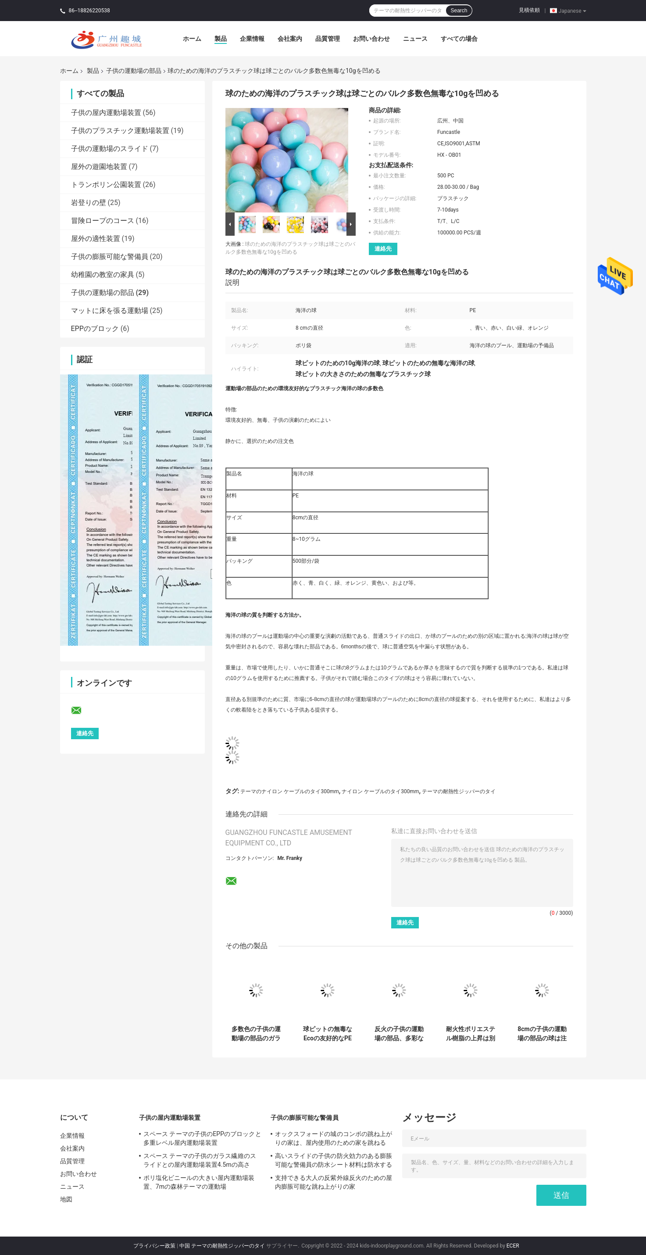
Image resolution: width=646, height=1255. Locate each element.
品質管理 (327, 38)
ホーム (192, 38)
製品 (220, 38)
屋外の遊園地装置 (99, 166)
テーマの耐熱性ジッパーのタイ (459, 791)
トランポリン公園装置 (106, 184)
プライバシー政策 (154, 1246)
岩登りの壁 (88, 202)
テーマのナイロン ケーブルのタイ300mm (289, 791)
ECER (513, 1246)
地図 (66, 1199)
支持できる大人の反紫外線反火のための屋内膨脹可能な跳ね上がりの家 (334, 1182)
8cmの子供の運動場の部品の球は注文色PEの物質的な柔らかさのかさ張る (542, 1033)
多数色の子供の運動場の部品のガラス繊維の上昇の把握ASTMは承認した (256, 1033)
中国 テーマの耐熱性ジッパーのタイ (222, 1246)
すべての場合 (459, 38)
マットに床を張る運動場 (109, 310)
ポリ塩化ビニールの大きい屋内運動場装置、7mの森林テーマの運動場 (199, 1182)
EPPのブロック (95, 328)
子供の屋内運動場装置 (106, 112)
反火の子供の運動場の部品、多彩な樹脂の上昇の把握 (399, 1033)
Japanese (572, 10)
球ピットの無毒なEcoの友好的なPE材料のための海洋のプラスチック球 (327, 1033)
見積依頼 (529, 10)
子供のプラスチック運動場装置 (120, 130)
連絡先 (383, 248)
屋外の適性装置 (95, 238)
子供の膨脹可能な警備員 (109, 256)
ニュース (415, 38)
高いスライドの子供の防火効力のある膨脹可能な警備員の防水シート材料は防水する (334, 1160)
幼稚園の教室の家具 (102, 274)
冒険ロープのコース (102, 220)
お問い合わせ (371, 38)
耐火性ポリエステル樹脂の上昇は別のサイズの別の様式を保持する (470, 1033)
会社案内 (290, 38)
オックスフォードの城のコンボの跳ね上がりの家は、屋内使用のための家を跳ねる (334, 1138)
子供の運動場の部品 (133, 70)
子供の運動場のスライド (109, 148)
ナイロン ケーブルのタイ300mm (380, 791)
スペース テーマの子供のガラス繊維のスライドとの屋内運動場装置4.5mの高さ (199, 1160)
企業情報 (252, 38)
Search (458, 10)
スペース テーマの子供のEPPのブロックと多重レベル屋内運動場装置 (202, 1138)
